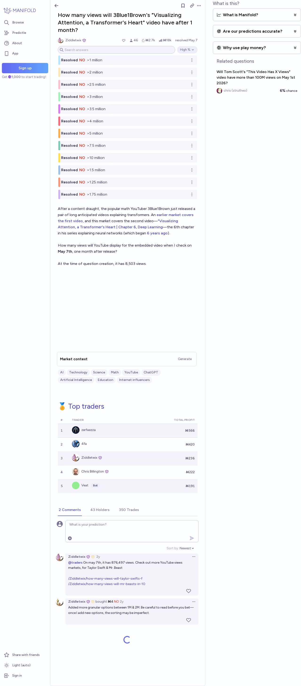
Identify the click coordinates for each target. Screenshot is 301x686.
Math (115, 372)
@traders (75, 563)
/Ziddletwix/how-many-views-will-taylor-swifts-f (105, 579)
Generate (185, 359)
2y (98, 557)
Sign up (25, 68)
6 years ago (157, 233)
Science (99, 372)
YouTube (131, 372)
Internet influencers (134, 380)
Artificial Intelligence (76, 380)
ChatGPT (151, 372)
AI (61, 372)
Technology (78, 372)
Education (105, 380)
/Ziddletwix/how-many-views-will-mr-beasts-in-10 (106, 584)
